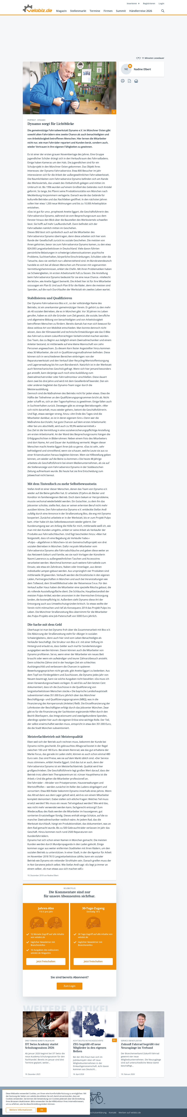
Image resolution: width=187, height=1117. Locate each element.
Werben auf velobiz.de (130, 1112)
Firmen (108, 11)
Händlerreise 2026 (140, 11)
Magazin (61, 11)
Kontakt (112, 1112)
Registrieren (149, 3)
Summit (121, 11)
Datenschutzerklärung (96, 1112)
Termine (95, 11)
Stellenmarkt (78, 11)
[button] (42, 1110)
